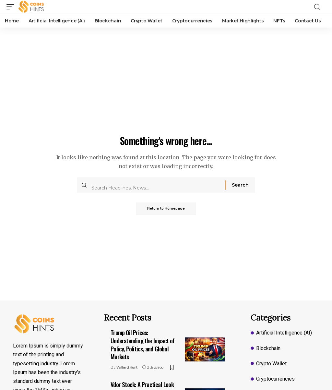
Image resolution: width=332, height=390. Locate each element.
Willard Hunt (126, 367)
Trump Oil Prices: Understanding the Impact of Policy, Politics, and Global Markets (142, 344)
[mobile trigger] (12, 7)
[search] (319, 7)
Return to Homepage (166, 209)
